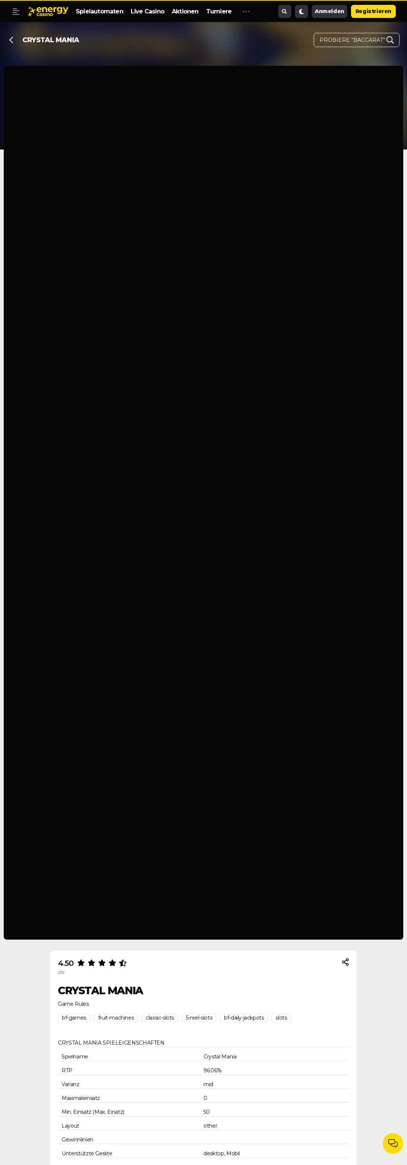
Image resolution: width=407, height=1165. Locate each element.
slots (281, 1017)
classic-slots (160, 1017)
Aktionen (185, 11)
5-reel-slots (199, 1017)
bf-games (74, 1017)
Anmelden (329, 11)
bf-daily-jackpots (244, 1017)
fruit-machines (116, 1017)
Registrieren (373, 11)
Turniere (219, 11)
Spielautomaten (99, 11)
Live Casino (147, 11)
